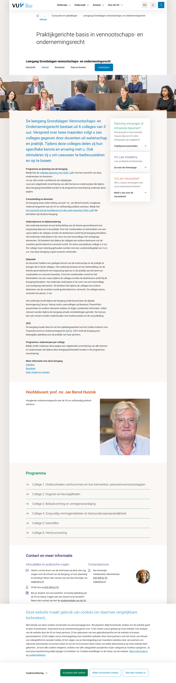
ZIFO (68, 331)
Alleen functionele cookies (104, 673)
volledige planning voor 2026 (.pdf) (57, 172)
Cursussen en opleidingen (64, 15)
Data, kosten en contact (38, 372)
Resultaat (30, 368)
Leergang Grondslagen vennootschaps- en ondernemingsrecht (114, 15)
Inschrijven (101, 67)
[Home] (37, 15)
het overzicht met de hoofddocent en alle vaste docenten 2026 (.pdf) (60, 210)
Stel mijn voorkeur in (135, 673)
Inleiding (30, 364)
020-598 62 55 (51, 587)
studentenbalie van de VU (73, 600)
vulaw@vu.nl (37, 581)
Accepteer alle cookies (71, 673)
